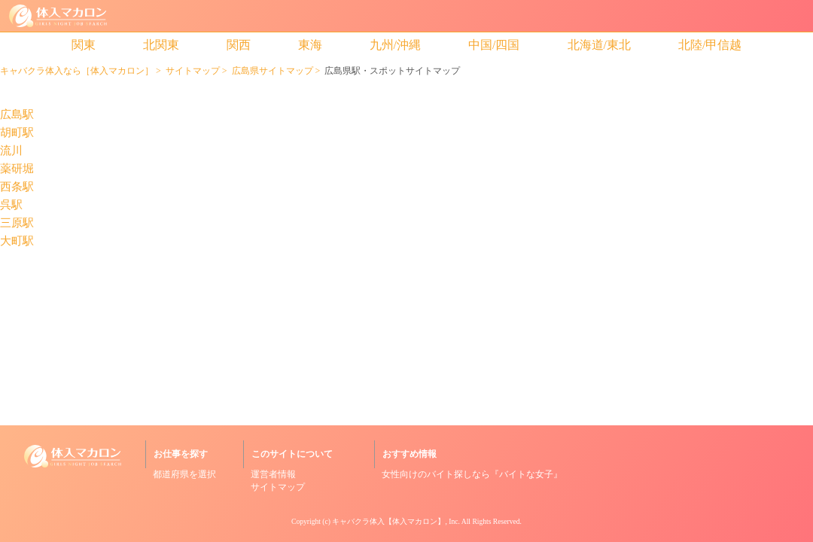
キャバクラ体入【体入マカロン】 (388, 521)
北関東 (161, 44)
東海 (310, 44)
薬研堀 (17, 169)
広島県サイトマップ (272, 70)
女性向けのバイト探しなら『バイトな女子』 (472, 474)
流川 (11, 151)
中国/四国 (493, 44)
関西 (239, 44)
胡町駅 (17, 133)
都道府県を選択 (184, 474)
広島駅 (17, 114)
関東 (84, 44)
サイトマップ (193, 70)
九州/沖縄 (395, 44)
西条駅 (17, 187)
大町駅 (17, 241)
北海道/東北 (599, 44)
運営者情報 (273, 474)
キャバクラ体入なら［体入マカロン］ (77, 70)
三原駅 (17, 223)
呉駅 (11, 205)
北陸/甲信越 (709, 44)
